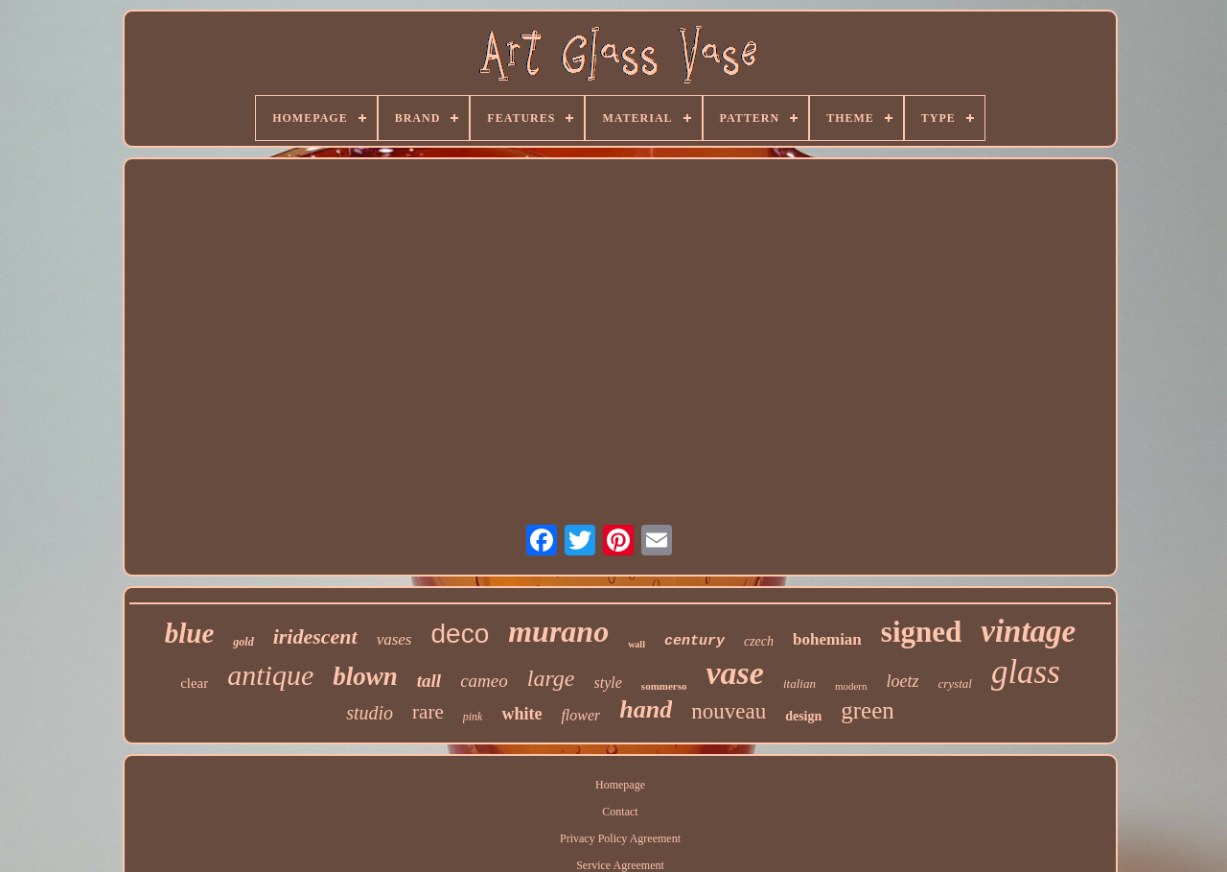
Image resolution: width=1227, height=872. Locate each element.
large (551, 678)
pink (473, 716)
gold (243, 641)
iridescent (315, 636)
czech (759, 641)
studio (369, 712)
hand (645, 709)
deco (459, 633)
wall (636, 644)
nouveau (728, 711)
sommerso (664, 686)
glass (1025, 672)
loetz (903, 681)
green (867, 710)
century (694, 641)
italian (799, 683)
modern (851, 686)
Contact (619, 811)
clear (194, 683)
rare (428, 711)
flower (580, 715)
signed (921, 631)
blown (365, 676)
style (608, 682)
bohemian (827, 639)
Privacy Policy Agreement (620, 838)
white (521, 713)
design (803, 716)
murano (558, 631)
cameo (484, 681)
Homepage (620, 784)
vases (394, 639)
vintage (1028, 631)
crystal (955, 683)
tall (429, 681)
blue (190, 633)
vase (735, 673)
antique (270, 675)
